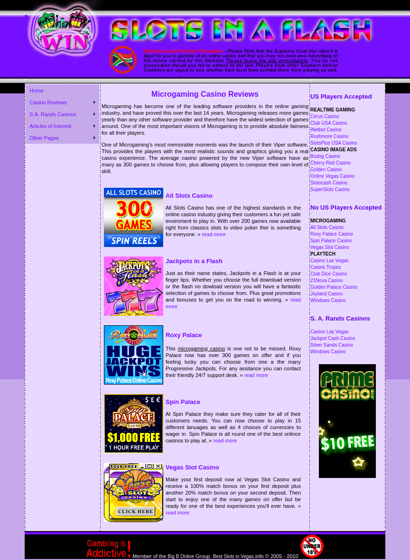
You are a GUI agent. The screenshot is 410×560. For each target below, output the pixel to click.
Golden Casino (326, 169)
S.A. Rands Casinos (52, 114)
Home (36, 90)
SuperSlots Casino (330, 189)
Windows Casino (327, 300)
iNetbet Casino (326, 129)
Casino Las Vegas (329, 260)
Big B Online (181, 556)
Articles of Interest (50, 126)
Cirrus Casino (324, 116)
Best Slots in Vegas (233, 556)
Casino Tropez (325, 267)
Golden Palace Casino (334, 287)
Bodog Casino (325, 156)
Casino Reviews (48, 102)
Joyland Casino (326, 293)
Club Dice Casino (328, 273)
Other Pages (44, 138)
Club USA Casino (328, 123)
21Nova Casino (326, 280)
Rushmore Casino (329, 136)
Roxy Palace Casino (331, 234)
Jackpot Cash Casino (332, 338)
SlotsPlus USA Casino (333, 143)
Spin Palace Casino (331, 240)
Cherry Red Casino (330, 162)
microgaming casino (201, 348)
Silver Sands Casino (331, 345)
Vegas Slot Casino (329, 247)
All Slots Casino (327, 227)
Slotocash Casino (328, 182)
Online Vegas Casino (332, 176)
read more (213, 234)
